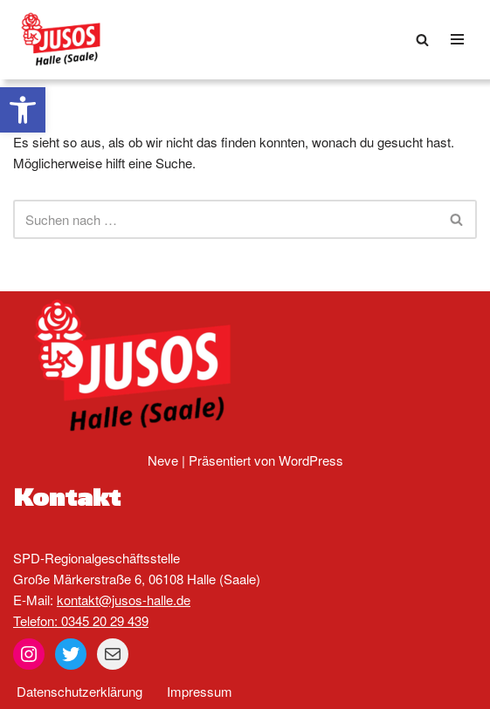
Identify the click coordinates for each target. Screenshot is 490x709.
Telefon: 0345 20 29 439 (80, 620)
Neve (163, 460)
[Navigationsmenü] (457, 39)
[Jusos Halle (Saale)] (65, 39)
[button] (22, 110)
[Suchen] (422, 39)
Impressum (199, 691)
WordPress (311, 460)
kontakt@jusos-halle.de (123, 599)
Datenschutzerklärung (79, 691)
